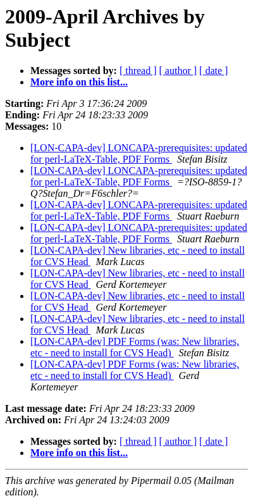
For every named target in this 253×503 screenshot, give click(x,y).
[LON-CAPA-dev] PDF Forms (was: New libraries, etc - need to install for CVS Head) (134, 347)
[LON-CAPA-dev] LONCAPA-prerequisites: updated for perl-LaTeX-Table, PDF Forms (138, 153)
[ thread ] (138, 70)
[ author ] (178, 70)
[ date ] (213, 70)
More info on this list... (79, 82)
